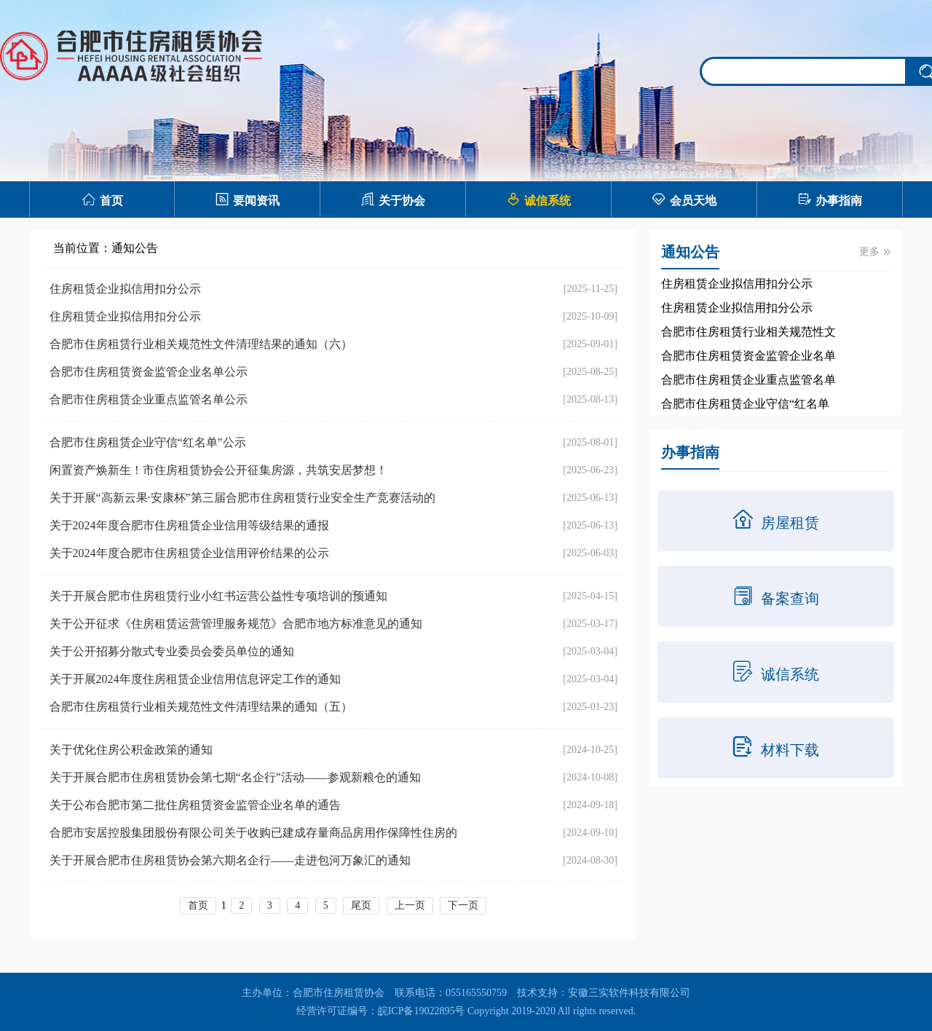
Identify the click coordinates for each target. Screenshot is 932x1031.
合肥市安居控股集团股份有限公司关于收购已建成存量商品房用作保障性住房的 (253, 832)
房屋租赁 (775, 520)
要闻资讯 (247, 199)
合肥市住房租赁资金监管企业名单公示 (149, 372)
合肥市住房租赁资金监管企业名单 (748, 355)
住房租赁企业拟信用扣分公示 (125, 289)
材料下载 (775, 747)
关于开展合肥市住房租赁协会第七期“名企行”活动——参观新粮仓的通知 (235, 777)
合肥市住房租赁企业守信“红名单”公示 (148, 442)
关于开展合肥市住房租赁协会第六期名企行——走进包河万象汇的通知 (230, 860)
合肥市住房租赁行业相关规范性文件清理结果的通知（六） (201, 344)
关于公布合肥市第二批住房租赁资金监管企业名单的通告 (195, 805)
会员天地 (684, 199)
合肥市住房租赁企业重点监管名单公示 (149, 399)
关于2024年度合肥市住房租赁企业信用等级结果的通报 (189, 525)
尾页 (361, 905)
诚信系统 (538, 199)
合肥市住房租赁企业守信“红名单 (745, 404)
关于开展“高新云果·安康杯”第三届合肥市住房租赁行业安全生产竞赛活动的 (242, 497)
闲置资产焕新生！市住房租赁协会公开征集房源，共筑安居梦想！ (218, 470)
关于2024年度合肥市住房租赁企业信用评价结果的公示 (189, 553)
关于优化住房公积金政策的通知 (131, 749)
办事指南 (829, 199)
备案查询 (775, 596)
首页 (102, 199)
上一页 (410, 905)
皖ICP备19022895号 (421, 1011)
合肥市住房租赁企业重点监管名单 (748, 380)
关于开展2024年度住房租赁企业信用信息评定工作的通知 (195, 679)
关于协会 (392, 199)
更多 (874, 251)
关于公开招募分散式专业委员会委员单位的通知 (172, 651)
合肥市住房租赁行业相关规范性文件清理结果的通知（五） (201, 706)
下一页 (463, 905)
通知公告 (134, 248)
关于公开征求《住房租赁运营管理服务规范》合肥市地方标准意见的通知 (236, 623)
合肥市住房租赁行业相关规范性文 (748, 331)
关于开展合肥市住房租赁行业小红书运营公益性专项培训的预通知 (218, 596)
